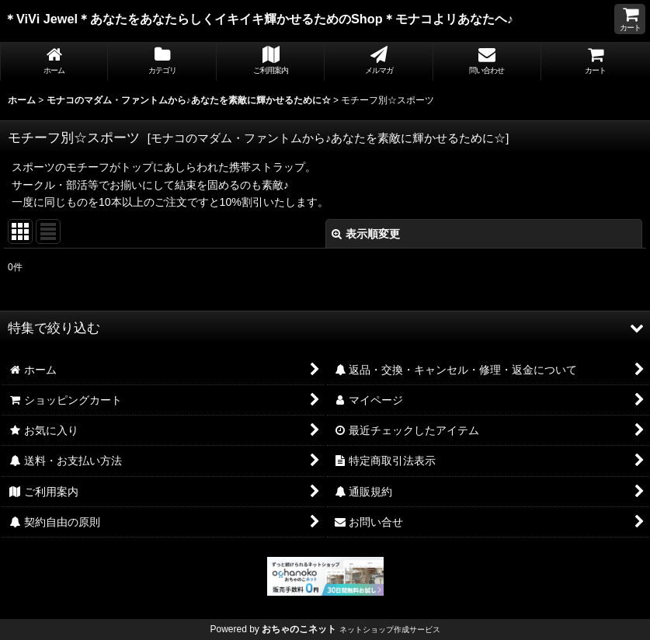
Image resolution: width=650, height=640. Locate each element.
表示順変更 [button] (366, 234)
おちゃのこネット (299, 629)
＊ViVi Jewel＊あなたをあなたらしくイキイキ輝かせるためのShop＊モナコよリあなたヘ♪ (272, 19)
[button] (325, 328)
